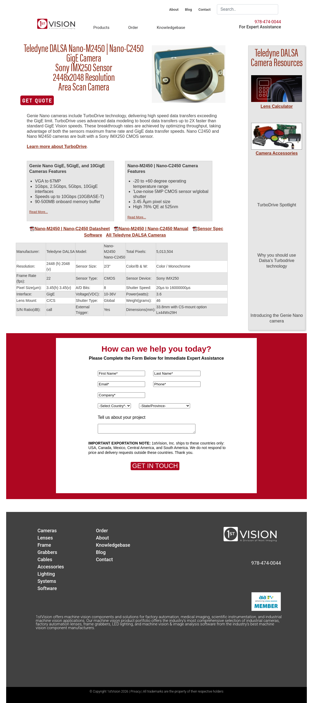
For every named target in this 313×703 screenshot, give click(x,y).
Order (133, 27)
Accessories (50, 566)
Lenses (45, 538)
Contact (204, 9)
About (174, 9)
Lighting (46, 574)
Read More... (38, 212)
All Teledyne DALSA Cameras (136, 235)
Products (101, 27)
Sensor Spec (207, 228)
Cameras (47, 530)
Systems (46, 581)
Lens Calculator (277, 106)
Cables (44, 559)
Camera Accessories (277, 153)
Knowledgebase (171, 27)
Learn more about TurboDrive (57, 146)
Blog (188, 9)
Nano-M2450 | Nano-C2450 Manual (151, 228)
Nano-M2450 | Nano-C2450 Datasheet (69, 228)
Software (93, 235)
